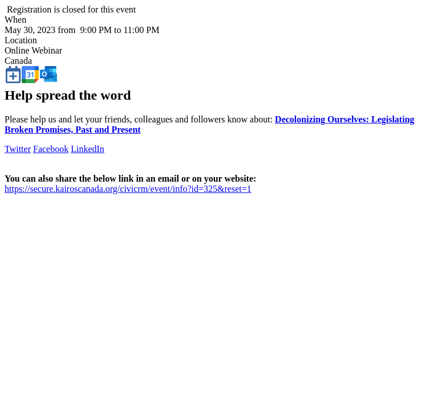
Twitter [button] (18, 149)
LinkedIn (87, 149)
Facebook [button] (50, 149)
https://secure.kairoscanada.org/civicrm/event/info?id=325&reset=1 (128, 189)
